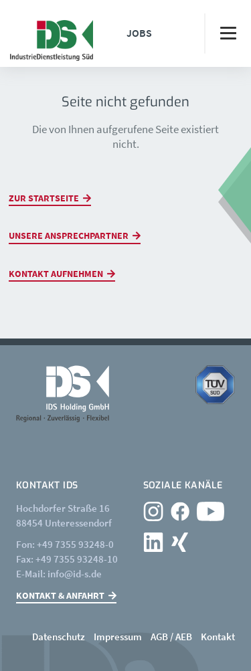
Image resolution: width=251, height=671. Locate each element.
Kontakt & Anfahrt (60, 595)
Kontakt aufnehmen (56, 274)
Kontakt (218, 636)
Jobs (139, 32)
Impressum (118, 636)
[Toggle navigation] (227, 33)
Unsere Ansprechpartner (69, 235)
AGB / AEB (171, 636)
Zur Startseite (44, 198)
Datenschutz (58, 636)
